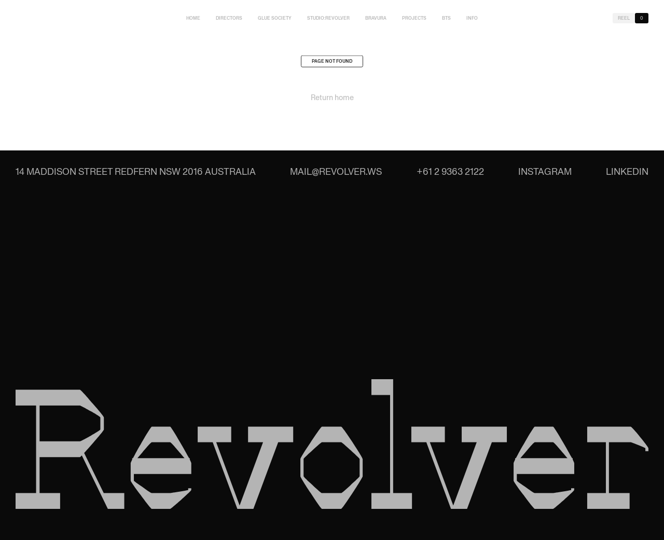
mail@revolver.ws (336, 171)
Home (193, 18)
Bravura (375, 18)
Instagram (545, 171)
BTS (446, 18)
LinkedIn (627, 171)
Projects (414, 18)
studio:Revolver (328, 18)
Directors (229, 18)
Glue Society (275, 18)
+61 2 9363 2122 (450, 171)
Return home (332, 99)
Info (472, 18)
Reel (624, 18)
